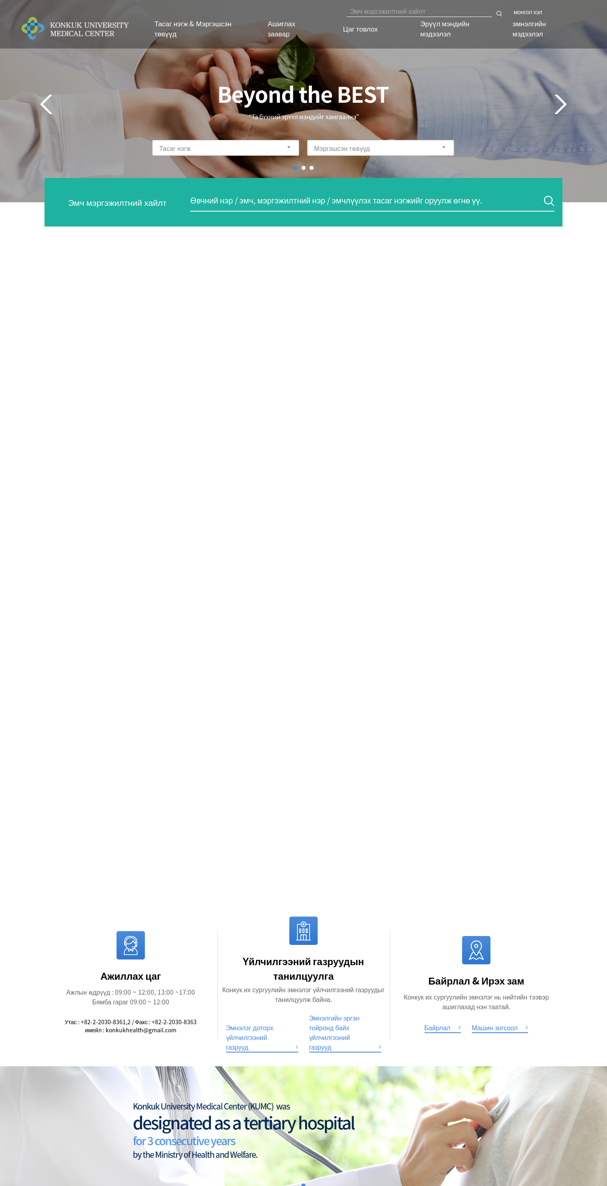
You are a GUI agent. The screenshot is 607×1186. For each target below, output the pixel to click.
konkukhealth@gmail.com (141, 1030)
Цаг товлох (360, 28)
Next (561, 104)
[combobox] (532, 11)
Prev (46, 104)
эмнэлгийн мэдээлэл (529, 28)
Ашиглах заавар (281, 28)
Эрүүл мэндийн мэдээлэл (445, 28)
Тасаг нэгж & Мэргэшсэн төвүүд (193, 28)
